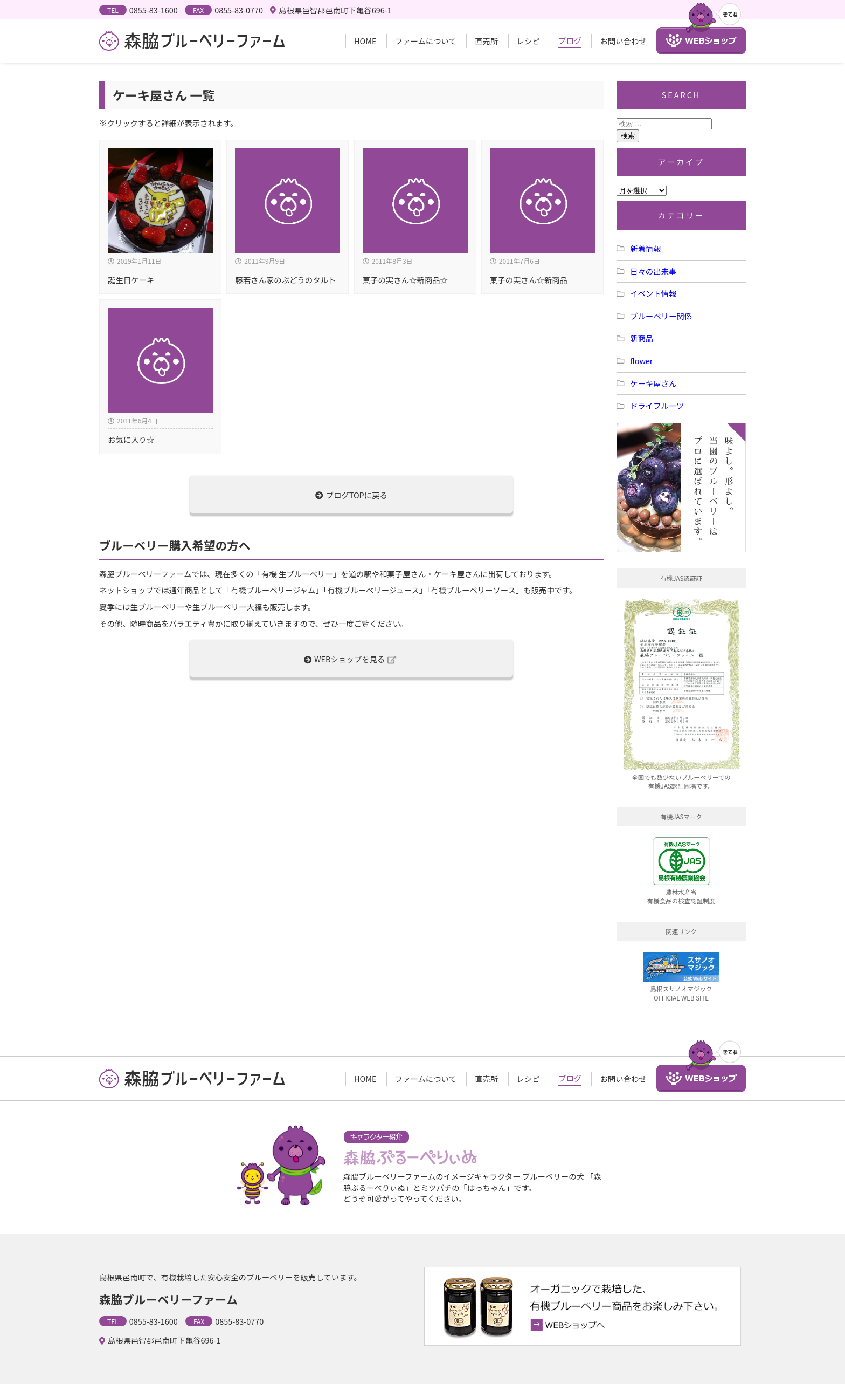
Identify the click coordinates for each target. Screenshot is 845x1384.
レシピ (528, 40)
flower (641, 360)
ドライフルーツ (657, 405)
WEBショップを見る (350, 658)
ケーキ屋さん (653, 383)
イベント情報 (653, 293)
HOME (365, 40)
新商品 (641, 338)
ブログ (569, 40)
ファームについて (425, 40)
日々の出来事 (653, 271)
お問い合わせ (623, 40)
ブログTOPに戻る (351, 495)
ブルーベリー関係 (661, 315)
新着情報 (645, 248)
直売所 (486, 40)
